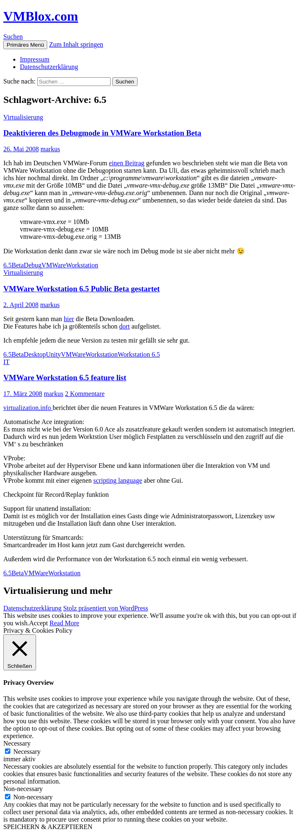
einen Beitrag (127, 163)
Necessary (27, 751)
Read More (65, 623)
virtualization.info (28, 407)
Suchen (13, 36)
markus (50, 149)
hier (69, 318)
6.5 (7, 265)
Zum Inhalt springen (76, 44)
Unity (53, 354)
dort (124, 326)
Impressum (34, 59)
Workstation (82, 265)
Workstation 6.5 (139, 354)
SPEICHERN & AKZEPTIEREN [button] (47, 826)
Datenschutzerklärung (49, 66)
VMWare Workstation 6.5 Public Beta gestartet (81, 288)
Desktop (35, 354)
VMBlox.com (40, 16)
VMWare (53, 265)
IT (6, 361)
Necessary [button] (17, 743)
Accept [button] (38, 623)
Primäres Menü (25, 45)
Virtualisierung (23, 117)
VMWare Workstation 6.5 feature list (64, 377)
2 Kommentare (85, 393)
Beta (18, 265)
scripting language (117, 480)
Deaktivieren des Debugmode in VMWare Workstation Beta (102, 133)
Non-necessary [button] (23, 788)
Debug (32, 265)
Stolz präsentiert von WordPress (105, 608)
